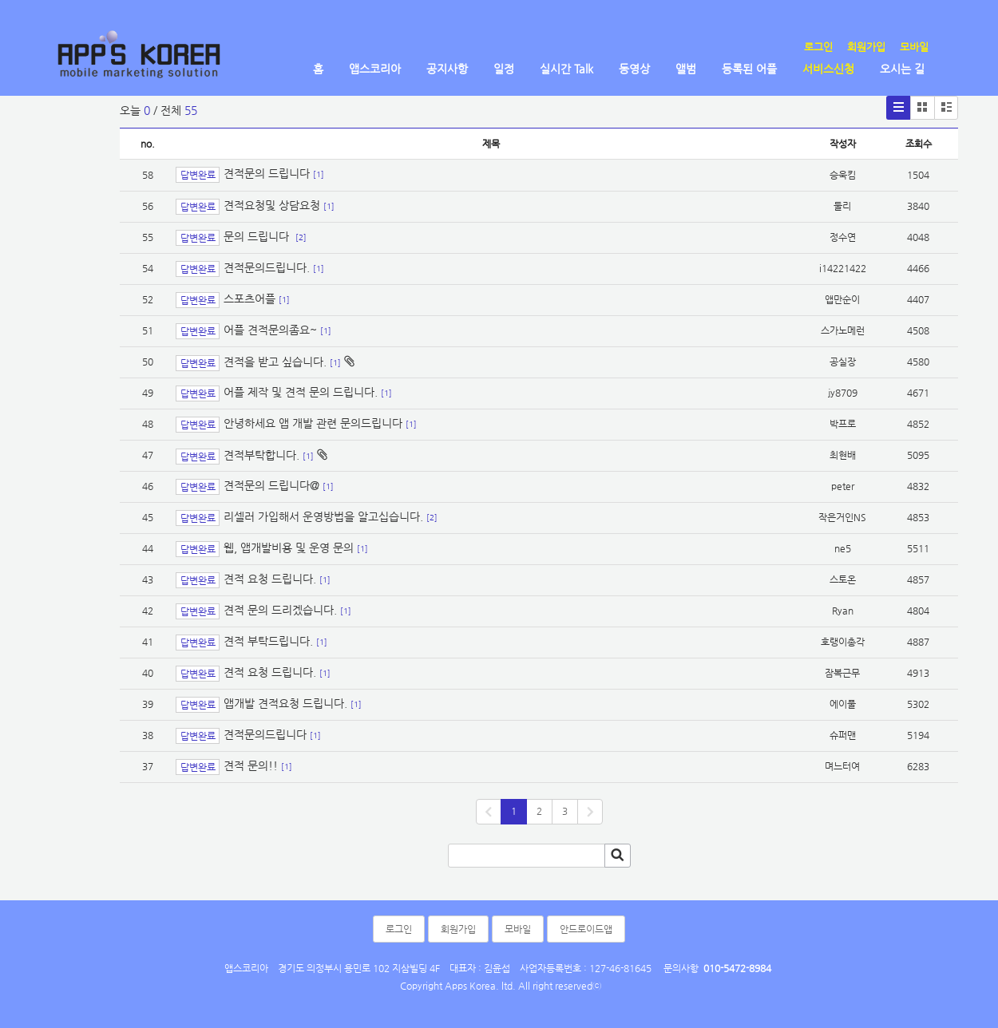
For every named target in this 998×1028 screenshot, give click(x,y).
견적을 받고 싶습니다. (275, 361)
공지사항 (447, 68)
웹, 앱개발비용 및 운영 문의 (289, 547)
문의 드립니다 (258, 236)
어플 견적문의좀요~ (270, 329)
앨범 (685, 68)
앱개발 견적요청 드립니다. (285, 703)
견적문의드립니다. (267, 267)
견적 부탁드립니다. (268, 641)
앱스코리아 (375, 68)
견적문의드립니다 (265, 734)
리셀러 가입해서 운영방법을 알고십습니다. (323, 516)
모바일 (914, 47)
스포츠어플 (249, 298)
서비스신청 (828, 68)
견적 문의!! (251, 765)
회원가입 (866, 47)
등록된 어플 (749, 68)
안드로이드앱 (586, 929)
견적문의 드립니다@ (271, 485)
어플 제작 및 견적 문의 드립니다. (301, 392)
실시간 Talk (566, 68)
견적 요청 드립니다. (270, 578)
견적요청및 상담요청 (272, 205)
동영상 (634, 68)
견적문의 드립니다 (267, 174)
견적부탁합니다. (261, 455)
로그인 (818, 47)
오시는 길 (902, 68)
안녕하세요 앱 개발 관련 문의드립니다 (313, 423)
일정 (503, 68)
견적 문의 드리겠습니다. (280, 609)
